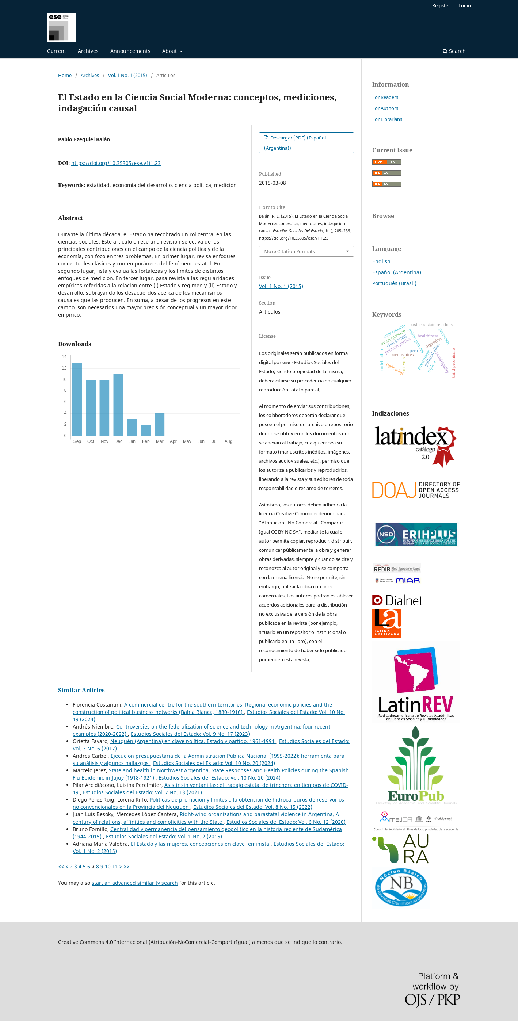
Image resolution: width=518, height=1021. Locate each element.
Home (65, 75)
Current (56, 50)
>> (127, 866)
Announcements (130, 50)
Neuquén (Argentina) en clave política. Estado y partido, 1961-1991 (193, 741)
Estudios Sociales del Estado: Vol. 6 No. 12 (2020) (286, 821)
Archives (88, 50)
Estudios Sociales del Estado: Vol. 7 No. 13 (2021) (142, 792)
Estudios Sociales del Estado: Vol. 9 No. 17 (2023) (190, 733)
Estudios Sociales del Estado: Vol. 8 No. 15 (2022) (252, 806)
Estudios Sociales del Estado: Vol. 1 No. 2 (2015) (164, 836)
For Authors (385, 108)
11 (115, 866)
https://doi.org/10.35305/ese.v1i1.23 (116, 163)
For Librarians (387, 119)
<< (61, 866)
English (381, 261)
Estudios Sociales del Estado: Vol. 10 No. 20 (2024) (214, 763)
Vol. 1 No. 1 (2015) (127, 75)
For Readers (385, 97)
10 (108, 866)
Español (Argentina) (396, 272)
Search (454, 50)
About (170, 50)
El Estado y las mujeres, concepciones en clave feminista (201, 843)
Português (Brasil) (394, 283)
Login (464, 5)
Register (441, 5)
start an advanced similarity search (135, 882)
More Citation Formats (289, 251)
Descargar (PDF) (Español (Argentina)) (295, 142)
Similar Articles (81, 690)
